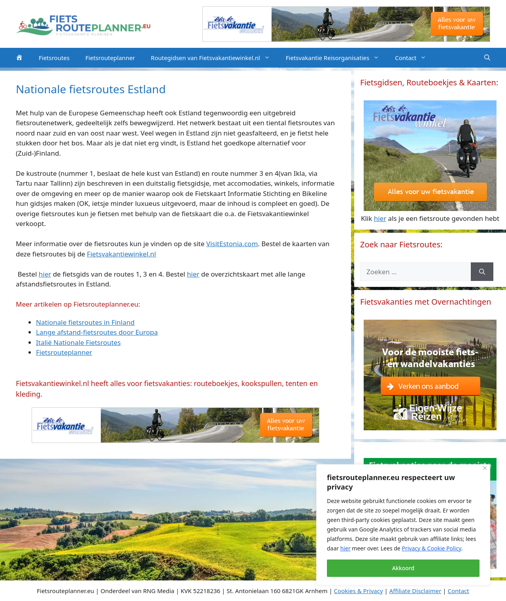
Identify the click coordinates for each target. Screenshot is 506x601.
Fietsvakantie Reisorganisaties (336, 58)
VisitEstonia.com (232, 243)
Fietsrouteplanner (110, 58)
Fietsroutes (54, 58)
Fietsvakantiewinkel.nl (121, 253)
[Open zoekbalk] (487, 58)
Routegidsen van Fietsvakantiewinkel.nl (214, 58)
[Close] (485, 468)
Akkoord (403, 568)
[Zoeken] (482, 271)
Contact (414, 58)
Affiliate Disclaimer (415, 591)
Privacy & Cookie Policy (431, 548)
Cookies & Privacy (358, 591)
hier (345, 548)
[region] (403, 524)
